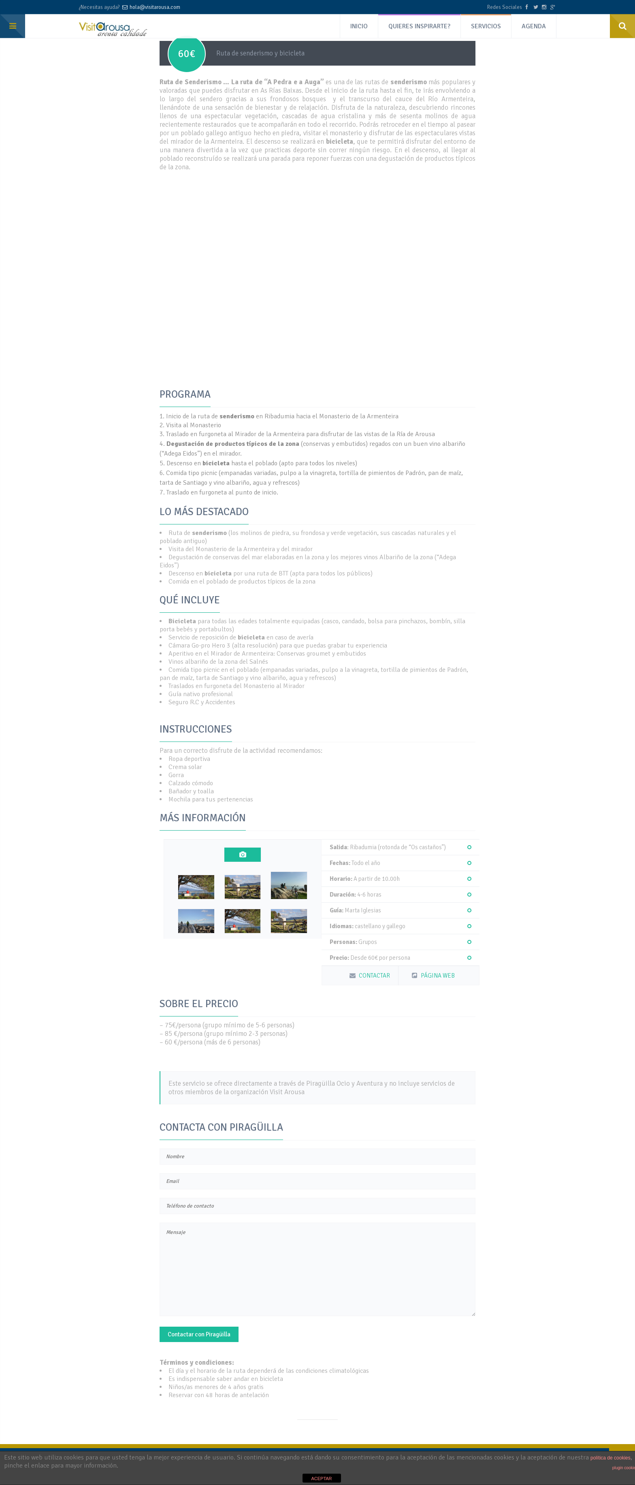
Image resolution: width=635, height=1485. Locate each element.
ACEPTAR (321, 1478)
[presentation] (243, 854)
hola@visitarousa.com (155, 6)
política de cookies (610, 1458)
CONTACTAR (369, 975)
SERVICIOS (486, 23)
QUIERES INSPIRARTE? (419, 23)
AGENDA (534, 23)
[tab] (243, 854)
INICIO (359, 23)
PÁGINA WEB (432, 975)
